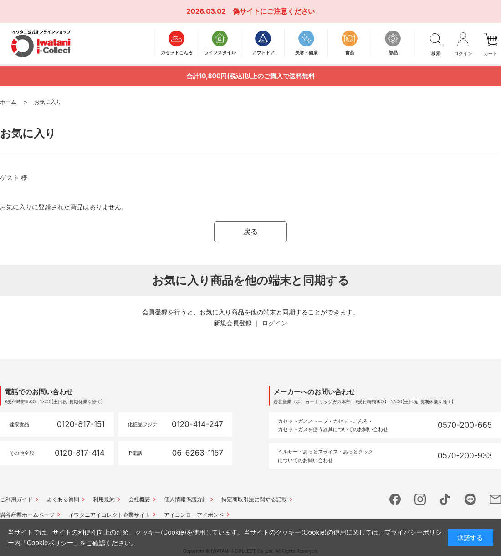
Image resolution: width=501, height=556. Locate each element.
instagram (420, 499)
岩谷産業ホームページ (27, 514)
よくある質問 (62, 499)
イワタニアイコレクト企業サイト (109, 514)
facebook (395, 499)
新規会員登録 (233, 323)
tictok (445, 499)
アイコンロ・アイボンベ (194, 514)
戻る (250, 231)
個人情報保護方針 (186, 499)
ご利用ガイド (16, 499)
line (470, 499)
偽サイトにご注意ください (274, 11)
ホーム (8, 101)
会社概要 (139, 499)
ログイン (274, 323)
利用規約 (104, 499)
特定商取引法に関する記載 (254, 499)
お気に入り (47, 101)
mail (495, 499)
